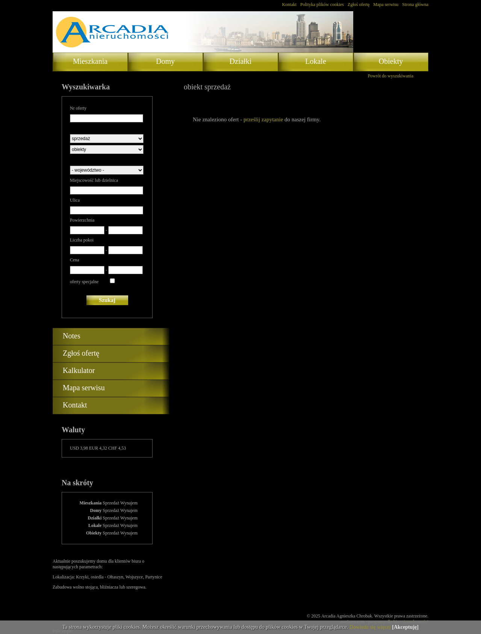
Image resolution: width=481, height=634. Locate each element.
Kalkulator (79, 370)
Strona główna (415, 4)
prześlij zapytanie (263, 119)
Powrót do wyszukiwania (390, 75)
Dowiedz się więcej (370, 627)
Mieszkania (90, 61)
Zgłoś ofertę (358, 4)
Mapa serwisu (385, 4)
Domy (165, 61)
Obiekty (391, 61)
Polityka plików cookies (322, 4)
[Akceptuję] (405, 627)
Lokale (315, 61)
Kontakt (289, 4)
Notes (71, 336)
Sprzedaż (111, 503)
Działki (241, 61)
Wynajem (129, 503)
